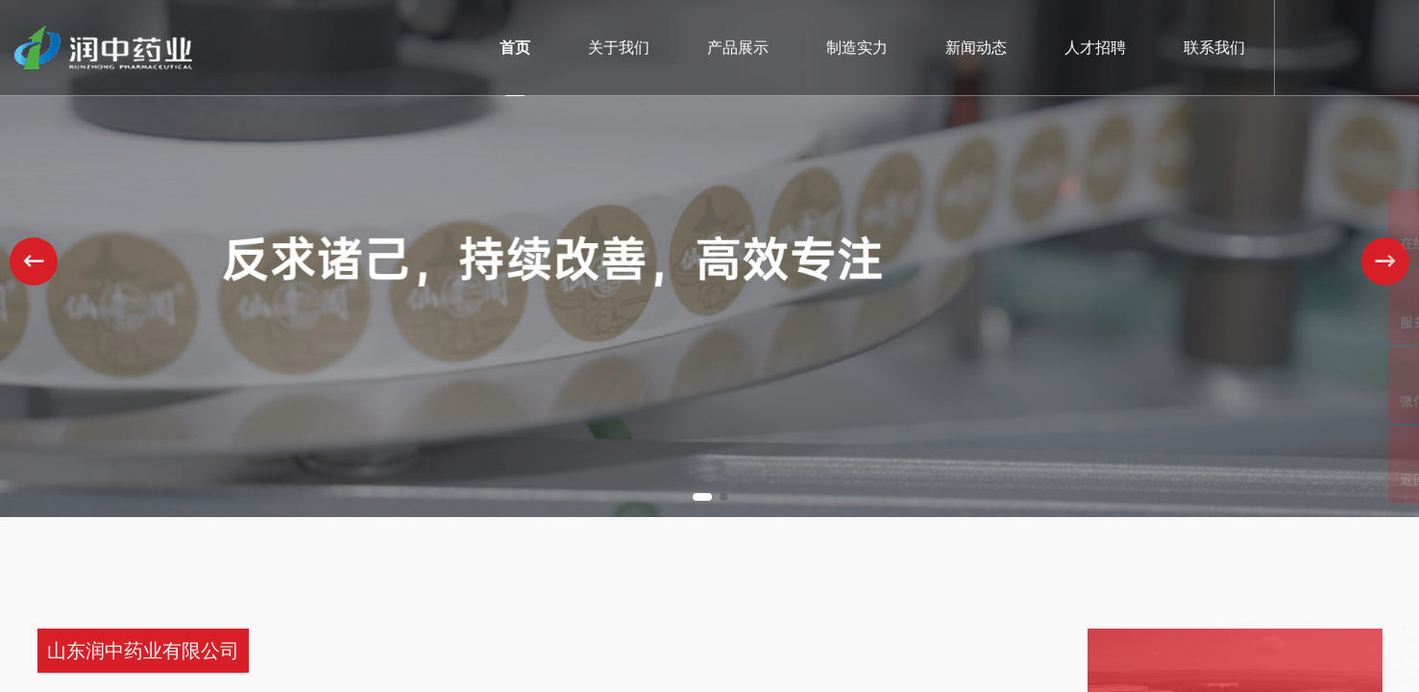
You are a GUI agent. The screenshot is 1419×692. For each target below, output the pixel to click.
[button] (702, 497)
